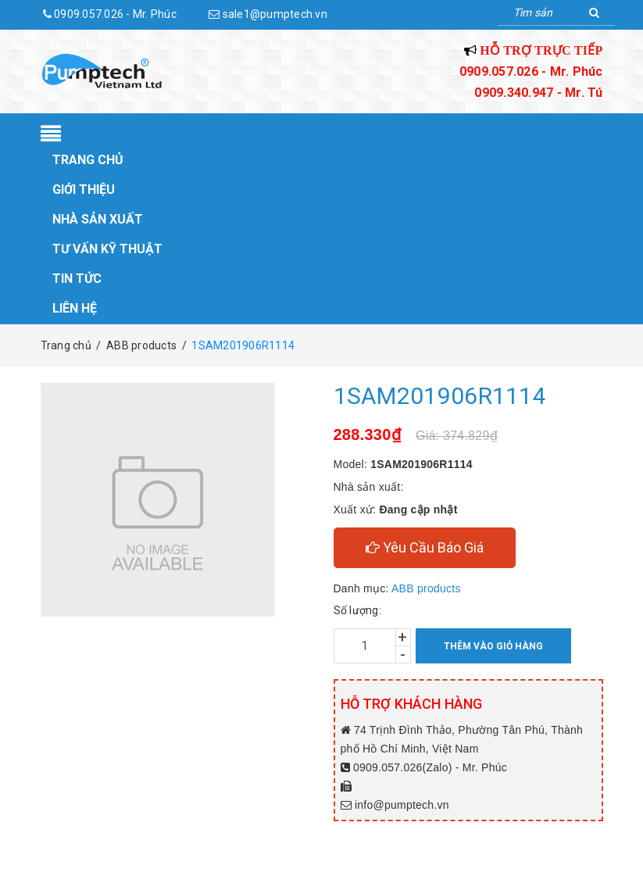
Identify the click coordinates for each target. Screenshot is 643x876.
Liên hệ (74, 308)
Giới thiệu (83, 189)
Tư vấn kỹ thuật (107, 248)
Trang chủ (87, 159)
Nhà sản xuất (97, 219)
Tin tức (77, 278)
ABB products (426, 588)
